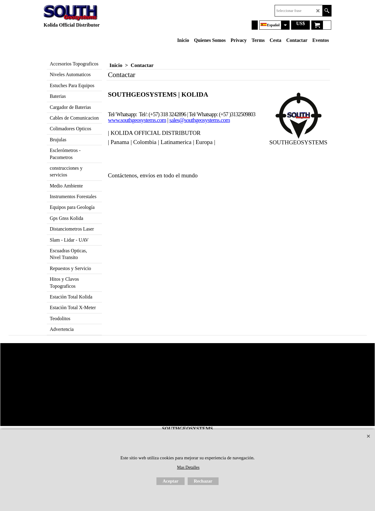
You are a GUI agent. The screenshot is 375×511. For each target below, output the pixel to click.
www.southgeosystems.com (137, 120)
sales (174, 120)
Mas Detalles (188, 467)
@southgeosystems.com (204, 120)
